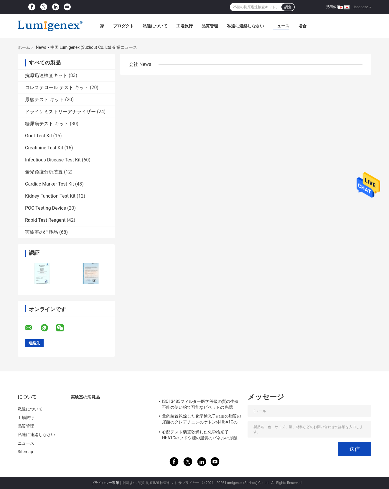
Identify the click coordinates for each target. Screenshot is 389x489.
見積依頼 (333, 7)
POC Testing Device (45, 208)
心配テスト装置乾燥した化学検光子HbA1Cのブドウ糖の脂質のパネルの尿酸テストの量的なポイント (200, 436)
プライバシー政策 (105, 483)
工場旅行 (184, 26)
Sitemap (25, 451)
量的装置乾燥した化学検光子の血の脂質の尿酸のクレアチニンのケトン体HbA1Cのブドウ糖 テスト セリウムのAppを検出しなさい (201, 420)
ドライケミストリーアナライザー (60, 111)
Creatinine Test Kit (44, 148)
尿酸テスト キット (44, 99)
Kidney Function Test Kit (50, 196)
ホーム (24, 47)
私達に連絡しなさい (245, 26)
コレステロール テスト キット (57, 87)
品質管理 (210, 26)
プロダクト (123, 26)
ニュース (281, 26)
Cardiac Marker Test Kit (49, 184)
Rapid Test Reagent (45, 220)
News (41, 47)
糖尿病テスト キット (47, 123)
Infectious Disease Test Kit (53, 160)
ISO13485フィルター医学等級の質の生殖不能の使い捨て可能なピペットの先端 (200, 404)
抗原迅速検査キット (46, 75)
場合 (302, 26)
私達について (155, 26)
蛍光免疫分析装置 (44, 172)
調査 (287, 7)
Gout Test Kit (38, 135)
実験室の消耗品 (41, 232)
